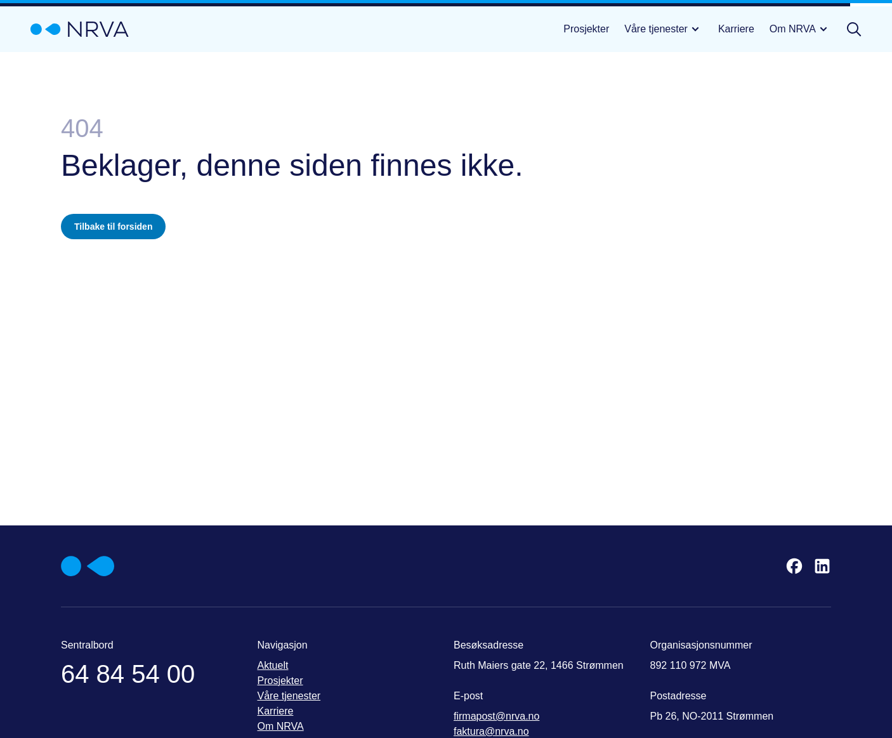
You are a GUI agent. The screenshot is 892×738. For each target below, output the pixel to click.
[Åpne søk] (854, 29)
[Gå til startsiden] (79, 29)
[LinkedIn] (822, 566)
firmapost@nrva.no (496, 716)
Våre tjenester (663, 29)
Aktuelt (273, 665)
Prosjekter (586, 28)
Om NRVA (800, 29)
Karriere (736, 28)
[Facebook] (794, 566)
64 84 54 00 (128, 674)
